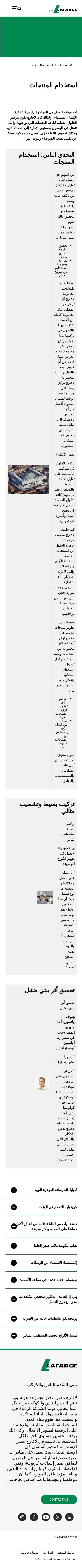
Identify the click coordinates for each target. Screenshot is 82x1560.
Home (62, 65)
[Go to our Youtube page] (46, 1517)
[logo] (65, 9)
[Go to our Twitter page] (58, 1517)
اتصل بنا (48, 1552)
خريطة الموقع (66, 1552)
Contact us (58, 1499)
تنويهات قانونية (29, 1552)
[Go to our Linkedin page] (70, 1517)
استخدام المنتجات (42, 65)
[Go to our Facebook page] (35, 1517)
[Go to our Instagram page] (23, 1517)
